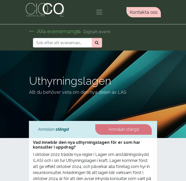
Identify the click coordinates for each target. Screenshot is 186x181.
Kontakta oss (144, 12)
